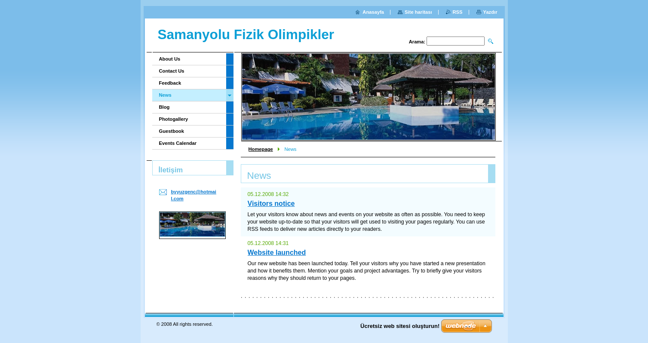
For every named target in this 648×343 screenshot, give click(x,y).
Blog (164, 107)
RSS (458, 12)
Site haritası (418, 12)
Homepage (261, 149)
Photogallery (173, 119)
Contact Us (171, 71)
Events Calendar (178, 143)
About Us (170, 58)
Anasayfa (373, 12)
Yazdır (490, 12)
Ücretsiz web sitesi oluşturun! (399, 326)
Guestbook (171, 131)
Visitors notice (271, 203)
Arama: (417, 41)
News (165, 95)
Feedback (170, 83)
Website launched (277, 252)
